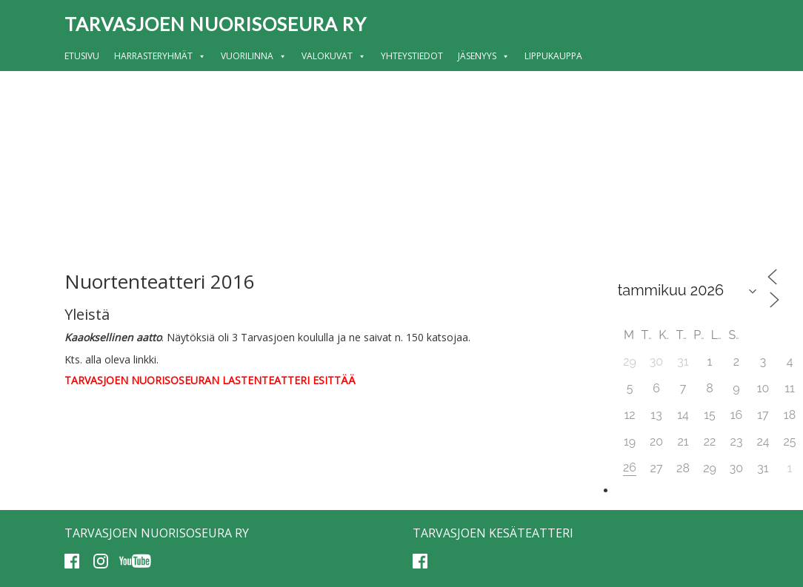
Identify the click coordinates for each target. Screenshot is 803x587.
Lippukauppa (553, 56)
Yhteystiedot (412, 56)
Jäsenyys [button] (484, 56)
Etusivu (81, 56)
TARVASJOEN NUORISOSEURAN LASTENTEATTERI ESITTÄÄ (210, 380)
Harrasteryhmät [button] (160, 56)
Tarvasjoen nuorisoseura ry (215, 24)
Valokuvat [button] (333, 56)
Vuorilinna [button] (254, 56)
